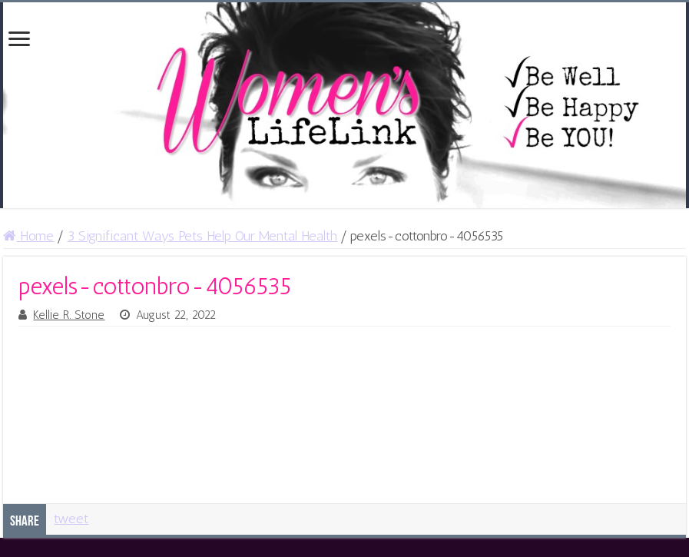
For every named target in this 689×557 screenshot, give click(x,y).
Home (28, 235)
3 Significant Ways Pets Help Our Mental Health (202, 235)
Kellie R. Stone (68, 315)
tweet (71, 518)
